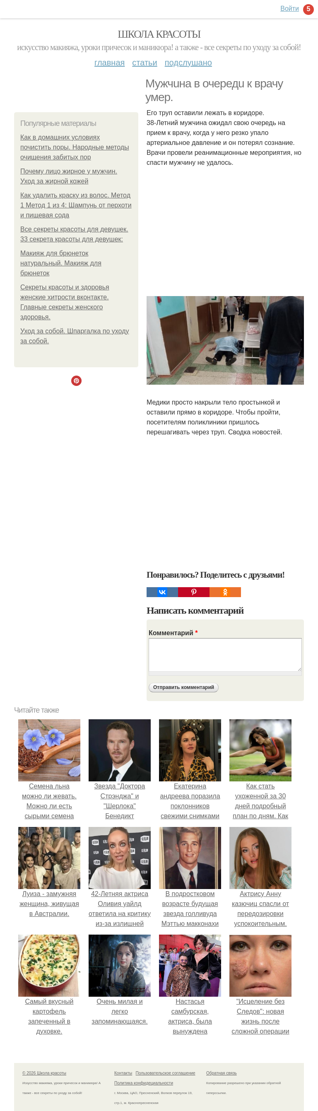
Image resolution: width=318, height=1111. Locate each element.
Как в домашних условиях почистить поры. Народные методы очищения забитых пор (74, 147)
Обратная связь (221, 1073)
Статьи (144, 62)
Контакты (123, 1073)
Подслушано (188, 62)
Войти (289, 8)
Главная (109, 62)
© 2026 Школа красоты (44, 1073)
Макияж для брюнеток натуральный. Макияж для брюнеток (60, 263)
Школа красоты (159, 34)
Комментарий (173, 632)
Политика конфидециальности (143, 1083)
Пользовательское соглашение (165, 1073)
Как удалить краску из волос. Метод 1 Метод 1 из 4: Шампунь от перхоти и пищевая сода (76, 205)
